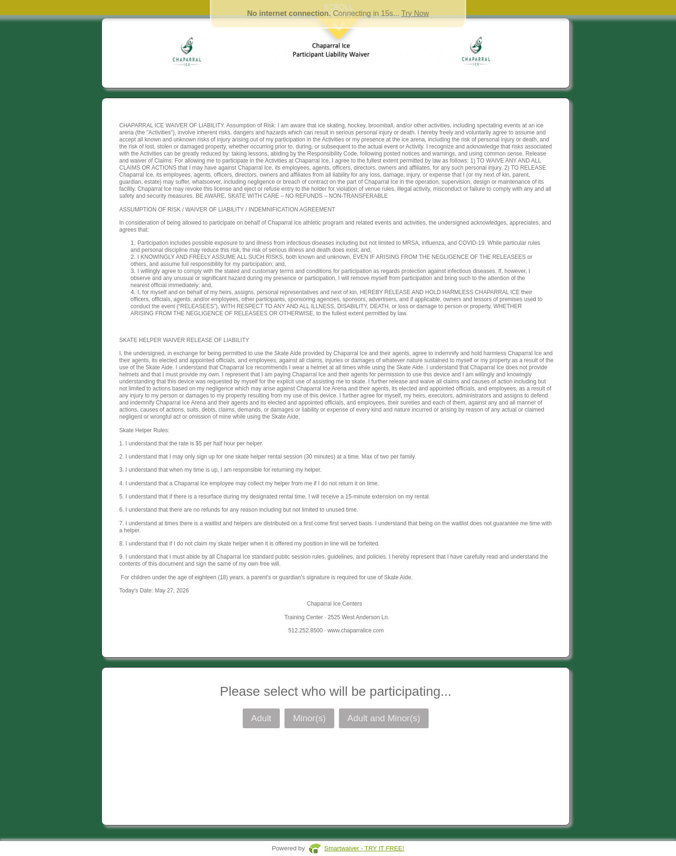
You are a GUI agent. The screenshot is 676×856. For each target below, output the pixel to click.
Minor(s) (309, 718)
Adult (261, 718)
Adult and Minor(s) (383, 718)
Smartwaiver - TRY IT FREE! (364, 848)
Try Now (415, 13)
